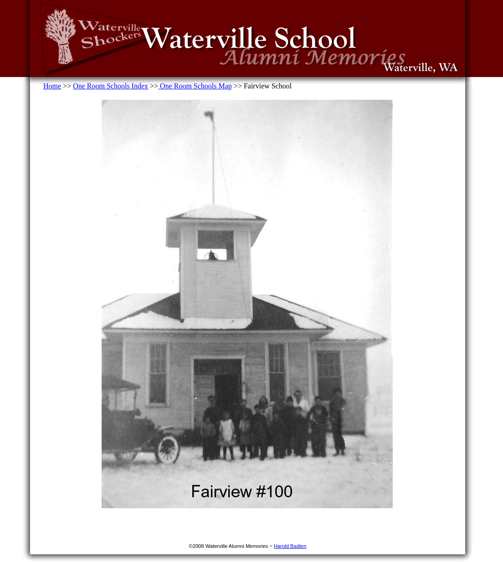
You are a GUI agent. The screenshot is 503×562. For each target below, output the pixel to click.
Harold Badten (290, 546)
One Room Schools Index (110, 86)
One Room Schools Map (195, 86)
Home (52, 86)
